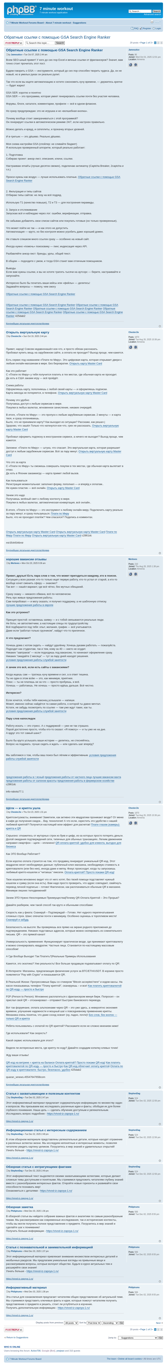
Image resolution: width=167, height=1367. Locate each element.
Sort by (90, 1322)
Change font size (158, 22)
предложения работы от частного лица (68, 777)
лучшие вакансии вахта (106, 777)
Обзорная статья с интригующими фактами (38, 1166)
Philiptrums (16, 1211)
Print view (152, 22)
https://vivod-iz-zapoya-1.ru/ (63, 1113)
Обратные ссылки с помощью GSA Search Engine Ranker (57, 37)
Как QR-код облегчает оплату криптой (87, 1066)
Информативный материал (26, 1287)
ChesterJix (16, 336)
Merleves (15, 563)
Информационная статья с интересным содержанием (46, 1130)
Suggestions (79, 23)
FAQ (136, 28)
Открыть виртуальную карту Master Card (82, 392)
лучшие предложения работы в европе (29, 605)
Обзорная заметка (19, 1207)
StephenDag (17, 1097)
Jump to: (112, 1337)
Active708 (35, 1350)
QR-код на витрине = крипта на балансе (30, 1062)
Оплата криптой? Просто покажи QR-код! (90, 872)
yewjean (60, 1350)
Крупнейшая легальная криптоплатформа (27, 323)
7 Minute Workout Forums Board (26, 23)
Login (158, 28)
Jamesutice (16, 55)
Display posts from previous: (57, 1322)
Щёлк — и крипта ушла (23, 808)
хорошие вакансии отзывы (26, 559)
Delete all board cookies (130, 1359)
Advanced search (152, 14)
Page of (146, 42)
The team (111, 1359)
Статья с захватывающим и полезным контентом (43, 1093)
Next (158, 1323)
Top (160, 326)
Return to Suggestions (17, 1337)
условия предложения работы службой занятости (36, 659)
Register (147, 28)
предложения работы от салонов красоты (31, 780)
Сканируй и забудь (17, 919)
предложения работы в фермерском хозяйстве (85, 780)
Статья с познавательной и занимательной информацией (49, 1247)
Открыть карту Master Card (85, 363)
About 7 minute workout (58, 23)
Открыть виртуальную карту (27, 332)
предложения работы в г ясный (25, 777)
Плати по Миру (60, 513)
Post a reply (13, 42)
